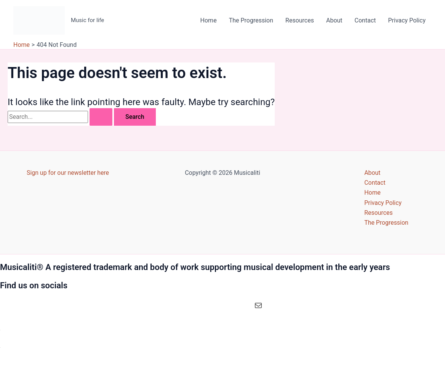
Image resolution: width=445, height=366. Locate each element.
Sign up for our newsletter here (67, 172)
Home (208, 20)
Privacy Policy (407, 20)
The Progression (251, 20)
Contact (365, 20)
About (334, 20)
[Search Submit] (101, 117)
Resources (299, 20)
